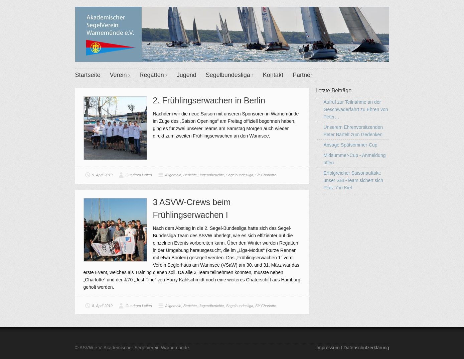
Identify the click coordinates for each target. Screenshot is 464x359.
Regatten (152, 75)
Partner (302, 75)
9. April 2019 (102, 175)
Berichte (190, 175)
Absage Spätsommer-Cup (350, 145)
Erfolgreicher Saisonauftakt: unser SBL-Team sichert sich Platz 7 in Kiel (353, 180)
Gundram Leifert (139, 175)
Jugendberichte (211, 175)
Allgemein (173, 175)
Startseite (88, 75)
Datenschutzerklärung (366, 347)
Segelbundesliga (228, 75)
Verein (118, 75)
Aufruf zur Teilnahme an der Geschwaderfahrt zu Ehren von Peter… (356, 109)
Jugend (186, 75)
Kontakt (273, 75)
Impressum (327, 347)
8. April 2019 (102, 306)
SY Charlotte (265, 175)
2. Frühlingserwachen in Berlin (209, 100)
